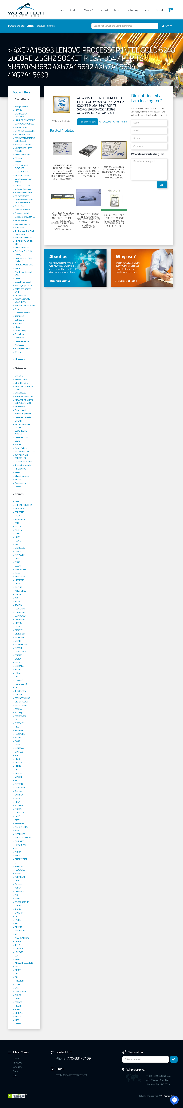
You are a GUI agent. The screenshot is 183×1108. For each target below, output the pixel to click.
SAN (16, 923)
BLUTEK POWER (21, 701)
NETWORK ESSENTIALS (24, 962)
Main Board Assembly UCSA (23, 273)
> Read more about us (59, 280)
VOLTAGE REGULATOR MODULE (23, 149)
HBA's (17, 327)
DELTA (17, 583)
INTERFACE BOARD (22, 175)
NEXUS (18, 819)
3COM (17, 626)
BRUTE (18, 970)
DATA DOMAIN (20, 615)
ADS (16, 598)
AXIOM (17, 662)
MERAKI (18, 873)
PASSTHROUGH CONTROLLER (21, 456)
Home (61, 10)
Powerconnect (21, 683)
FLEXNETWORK (21, 608)
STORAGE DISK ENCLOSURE (21, 115)
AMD (17, 522)
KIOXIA (17, 673)
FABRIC (18, 920)
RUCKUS (18, 927)
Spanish (51, 26)
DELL (17, 977)
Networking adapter (23, 413)
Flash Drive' (19, 227)
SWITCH (18, 440)
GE (16, 687)
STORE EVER (20, 601)
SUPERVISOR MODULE (24, 396)
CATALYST (18, 630)
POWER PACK (20, 651)
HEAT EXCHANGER (22, 247)
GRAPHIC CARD (21, 295)
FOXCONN (19, 805)
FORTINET (19, 948)
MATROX (18, 809)
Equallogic (19, 712)
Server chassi (20, 410)
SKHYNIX (18, 641)
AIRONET (18, 587)
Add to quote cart (88, 121)
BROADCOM (20, 576)
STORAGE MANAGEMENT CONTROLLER (25, 139)
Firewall (18, 479)
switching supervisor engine (23, 180)
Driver (17, 278)
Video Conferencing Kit (24, 188)
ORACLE (18, 551)
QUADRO (18, 912)
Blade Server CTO (22, 406)
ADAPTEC (18, 605)
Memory (18, 158)
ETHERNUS (19, 823)
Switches (18, 444)
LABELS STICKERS (22, 171)
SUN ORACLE (20, 877)
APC (16, 894)
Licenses (118, 10)
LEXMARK (19, 680)
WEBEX (18, 658)
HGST (17, 816)
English (30, 26)
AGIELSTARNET (21, 590)
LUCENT (18, 565)
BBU (17, 880)
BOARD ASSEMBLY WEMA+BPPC (22, 300)
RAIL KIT (18, 268)
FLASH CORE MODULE (23, 192)
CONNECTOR (20, 319)
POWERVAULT (20, 787)
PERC (17, 501)
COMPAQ (18, 655)
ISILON (17, 515)
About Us (73, 10)
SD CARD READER (22, 196)
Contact (159, 10)
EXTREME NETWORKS (23, 505)
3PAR (17, 533)
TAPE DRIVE (19, 316)
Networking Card (21, 437)
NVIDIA (17, 855)
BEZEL (17, 959)
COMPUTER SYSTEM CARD (23, 290)
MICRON (18, 648)
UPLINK (18, 766)
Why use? (88, 10)
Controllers (19, 334)
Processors (19, 337)
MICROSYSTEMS (21, 827)
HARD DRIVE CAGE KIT (23, 237)
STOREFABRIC (20, 716)
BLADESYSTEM (21, 859)
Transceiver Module (23, 465)
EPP (16, 862)
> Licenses (19, 359)
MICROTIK (19, 784)
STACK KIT (19, 420)
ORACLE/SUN (20, 991)
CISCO (17, 984)
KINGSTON (19, 980)
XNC (16, 755)
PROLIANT (19, 866)
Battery (18, 254)
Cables (17, 309)
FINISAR (18, 801)
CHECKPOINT (20, 619)
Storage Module (21, 106)
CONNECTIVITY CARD (23, 185)
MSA (17, 830)
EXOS (17, 780)
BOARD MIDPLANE (22, 154)
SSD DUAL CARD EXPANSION (21, 167)
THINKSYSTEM (20, 691)
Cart (15, 1075)
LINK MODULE (20, 393)
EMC (16, 988)
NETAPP (18, 1016)
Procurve (18, 791)
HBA (17, 726)
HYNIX (17, 744)
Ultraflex (18, 941)
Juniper (18, 573)
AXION (17, 798)
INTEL (17, 1020)
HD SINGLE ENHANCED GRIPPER (23, 242)
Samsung (18, 884)
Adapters (18, 161)
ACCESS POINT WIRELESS (25, 451)
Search (167, 26)
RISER (17, 759)
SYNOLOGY (19, 637)
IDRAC (17, 544)
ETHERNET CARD (21, 382)
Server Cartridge (21, 448)
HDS (17, 769)
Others (18, 352)
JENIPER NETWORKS (23, 837)
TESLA (17, 945)
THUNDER (19, 730)
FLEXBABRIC (20, 734)
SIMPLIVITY (19, 841)
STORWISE (19, 666)
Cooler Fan (19, 206)
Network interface (22, 341)
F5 (16, 719)
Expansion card (21, 483)
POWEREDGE (20, 519)
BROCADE (19, 1013)
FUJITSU (18, 1009)
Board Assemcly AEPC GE (25, 216)
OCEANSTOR (20, 905)
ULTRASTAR (19, 580)
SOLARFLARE (20, 930)
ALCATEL (18, 526)
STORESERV (20, 547)
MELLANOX (19, 748)
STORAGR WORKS (22, 698)
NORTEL (18, 708)
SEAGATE (18, 1002)
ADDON (18, 887)
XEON (17, 669)
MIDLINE (18, 737)
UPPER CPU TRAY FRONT (24, 120)
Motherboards (21, 127)
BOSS (17, 741)
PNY (16, 934)
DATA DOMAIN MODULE (24, 123)
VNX (16, 848)
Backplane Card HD (22, 224)
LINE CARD (19, 375)
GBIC (17, 676)
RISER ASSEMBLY (22, 379)
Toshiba (18, 909)
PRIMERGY (19, 694)
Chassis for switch (22, 213)
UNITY (17, 537)
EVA (16, 955)
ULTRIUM (18, 110)
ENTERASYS (19, 723)
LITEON (18, 594)
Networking (133, 10)
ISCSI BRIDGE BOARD (23, 461)
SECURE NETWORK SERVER (22, 426)
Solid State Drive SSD (23, 251)
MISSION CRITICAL (22, 937)
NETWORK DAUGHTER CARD (24, 388)
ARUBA (18, 852)
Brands (147, 10)
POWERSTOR (20, 844)
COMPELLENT (20, 612)
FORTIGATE (19, 512)
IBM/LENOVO (20, 569)
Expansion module (22, 312)
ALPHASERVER (21, 644)
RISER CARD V (20, 468)
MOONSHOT (20, 834)
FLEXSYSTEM (20, 869)
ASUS (17, 966)
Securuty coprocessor (23, 285)
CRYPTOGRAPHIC (22, 902)
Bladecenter (20, 633)
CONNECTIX (19, 812)
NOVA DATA (19, 891)
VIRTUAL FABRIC (21, 705)
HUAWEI (18, 773)
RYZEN (17, 562)
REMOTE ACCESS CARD (24, 264)
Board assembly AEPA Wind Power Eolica (24, 201)
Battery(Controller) (22, 348)
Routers (18, 472)
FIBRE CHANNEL (21, 220)
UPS (16, 916)
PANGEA (18, 762)
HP (16, 973)
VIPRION (18, 776)
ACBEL (17, 898)
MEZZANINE (19, 555)
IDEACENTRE (20, 508)
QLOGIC (18, 995)
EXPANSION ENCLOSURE (24, 131)
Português (40, 26)
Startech (18, 530)
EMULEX (18, 998)
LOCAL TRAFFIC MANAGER (21, 432)
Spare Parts (103, 10)
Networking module (23, 417)
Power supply (20, 330)
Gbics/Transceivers (22, 476)
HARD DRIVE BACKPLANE (25, 305)
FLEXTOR (18, 540)
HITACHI (18, 1005)
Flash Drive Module (22, 209)
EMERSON (19, 794)
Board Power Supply (23, 281)
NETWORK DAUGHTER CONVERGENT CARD (24, 401)
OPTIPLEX (19, 751)
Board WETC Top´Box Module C (23, 260)
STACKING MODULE (22, 134)
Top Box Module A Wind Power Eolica (24, 232)
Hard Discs (19, 323)
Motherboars (20, 344)
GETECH (18, 558)
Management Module (23, 144)
